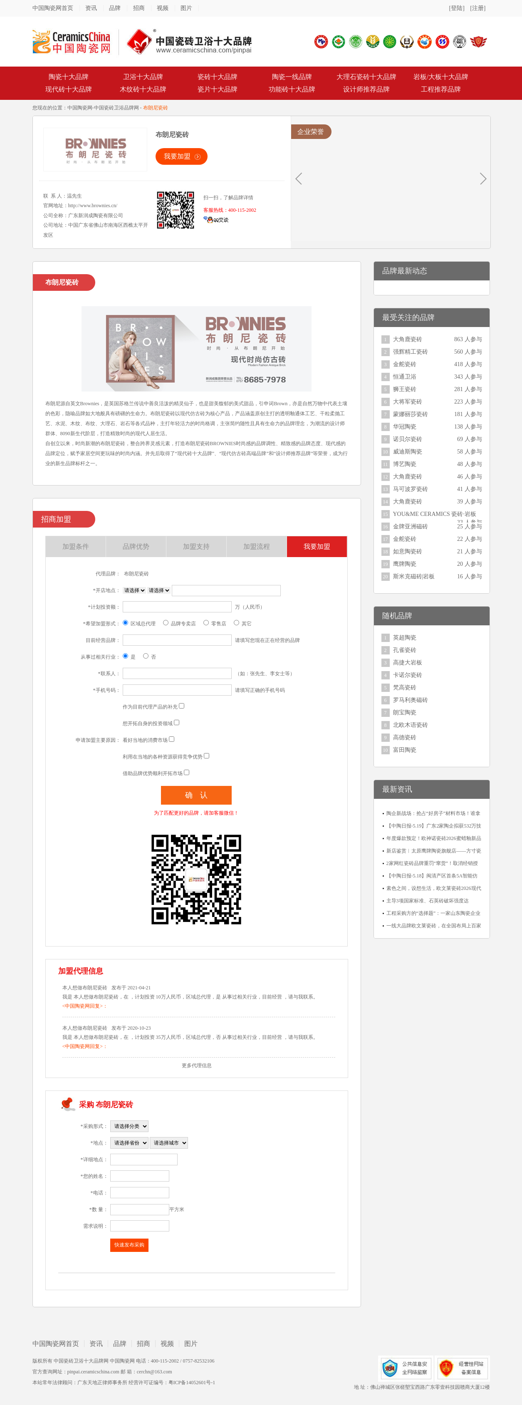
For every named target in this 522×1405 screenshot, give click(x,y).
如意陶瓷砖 (407, 551)
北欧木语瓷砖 (410, 725)
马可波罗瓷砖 (410, 489)
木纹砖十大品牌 (143, 89)
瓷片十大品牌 (217, 89)
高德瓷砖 (404, 737)
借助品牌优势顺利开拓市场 (153, 773)
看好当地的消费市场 (145, 740)
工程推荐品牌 (441, 89)
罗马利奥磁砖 (410, 700)
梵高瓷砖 (404, 687)
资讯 (91, 8)
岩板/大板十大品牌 (440, 76)
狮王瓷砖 (404, 389)
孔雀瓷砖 (404, 650)
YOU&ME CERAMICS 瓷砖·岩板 (434, 514)
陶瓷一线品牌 (292, 76)
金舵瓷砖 (404, 364)
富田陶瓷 (404, 750)
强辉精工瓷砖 (410, 352)
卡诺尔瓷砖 (407, 675)
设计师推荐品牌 (366, 89)
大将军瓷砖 (407, 402)
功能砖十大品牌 (292, 89)
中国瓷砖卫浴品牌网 (116, 108)
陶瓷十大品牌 (69, 76)
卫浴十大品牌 (143, 76)
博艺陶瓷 (404, 464)
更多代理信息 (197, 1065)
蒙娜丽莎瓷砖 (410, 414)
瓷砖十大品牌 (217, 76)
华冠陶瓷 (404, 427)
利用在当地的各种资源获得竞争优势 (163, 757)
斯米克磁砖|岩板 (414, 576)
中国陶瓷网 (79, 108)
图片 (186, 8)
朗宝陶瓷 (404, 712)
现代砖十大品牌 (68, 89)
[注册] (477, 8)
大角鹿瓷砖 (407, 339)
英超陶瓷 (404, 637)
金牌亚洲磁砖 (410, 526)
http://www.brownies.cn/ (93, 205)
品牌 (115, 8)
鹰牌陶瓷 (404, 564)
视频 (162, 8)
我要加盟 (177, 156)
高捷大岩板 (407, 662)
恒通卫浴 (404, 377)
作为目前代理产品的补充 (150, 707)
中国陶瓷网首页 (52, 8)
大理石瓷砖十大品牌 (366, 76)
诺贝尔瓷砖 (407, 439)
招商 (139, 8)
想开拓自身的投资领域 (148, 723)
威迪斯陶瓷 (407, 452)
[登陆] (457, 8)
